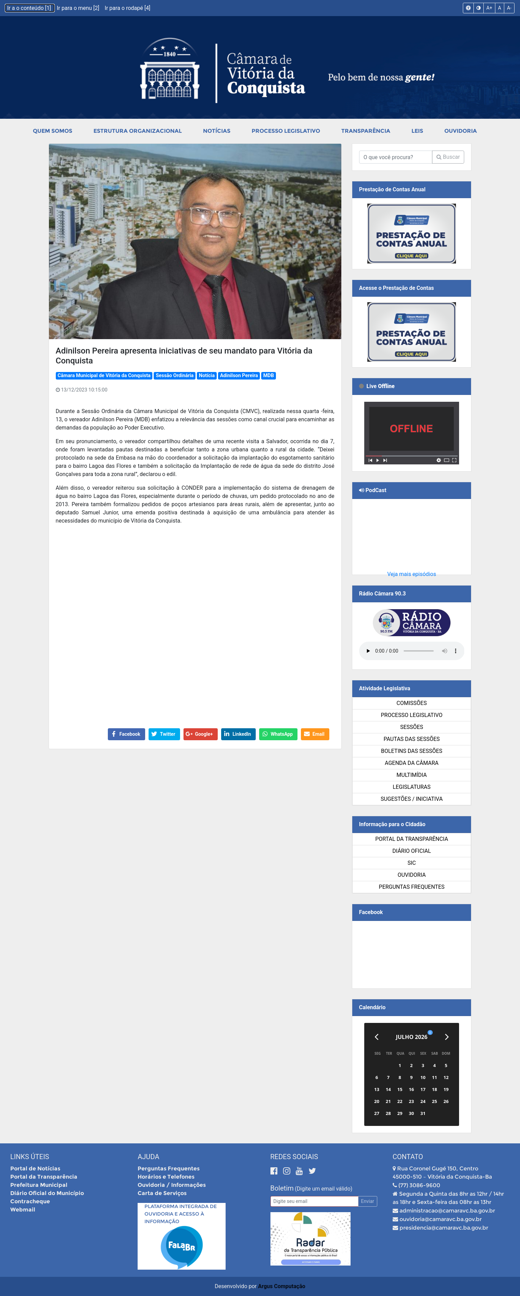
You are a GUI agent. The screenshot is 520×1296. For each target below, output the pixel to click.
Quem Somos (52, 131)
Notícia (207, 375)
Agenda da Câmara (412, 763)
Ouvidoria (460, 131)
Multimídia (411, 775)
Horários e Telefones (166, 1176)
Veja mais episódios (411, 574)
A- (509, 8)
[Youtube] (300, 1171)
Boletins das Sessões (411, 751)
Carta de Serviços (162, 1193)
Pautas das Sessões (412, 739)
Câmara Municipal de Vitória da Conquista (104, 375)
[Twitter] (312, 1171)
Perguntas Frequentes (412, 887)
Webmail (22, 1209)
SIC (411, 863)
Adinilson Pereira (239, 375)
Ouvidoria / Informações (172, 1185)
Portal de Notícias (35, 1168)
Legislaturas (411, 787)
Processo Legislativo (286, 131)
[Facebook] (275, 1171)
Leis (417, 131)
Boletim (282, 1188)
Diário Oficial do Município (47, 1193)
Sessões (411, 727)
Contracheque (30, 1201)
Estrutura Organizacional (137, 131)
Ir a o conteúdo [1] (29, 8)
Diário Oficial (411, 851)
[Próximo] (447, 1037)
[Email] (314, 1201)
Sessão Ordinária (174, 375)
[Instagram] (287, 1171)
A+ (489, 8)
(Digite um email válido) (323, 1188)
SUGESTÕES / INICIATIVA (412, 799)
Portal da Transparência (411, 839)
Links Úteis (29, 1157)
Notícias (216, 131)
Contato (408, 1157)
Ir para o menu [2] (79, 8)
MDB (268, 375)
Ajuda (148, 1157)
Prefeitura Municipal (38, 1185)
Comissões (411, 703)
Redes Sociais (294, 1157)
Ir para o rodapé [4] (127, 8)
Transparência (365, 131)
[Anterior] (376, 1037)
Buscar (448, 157)
